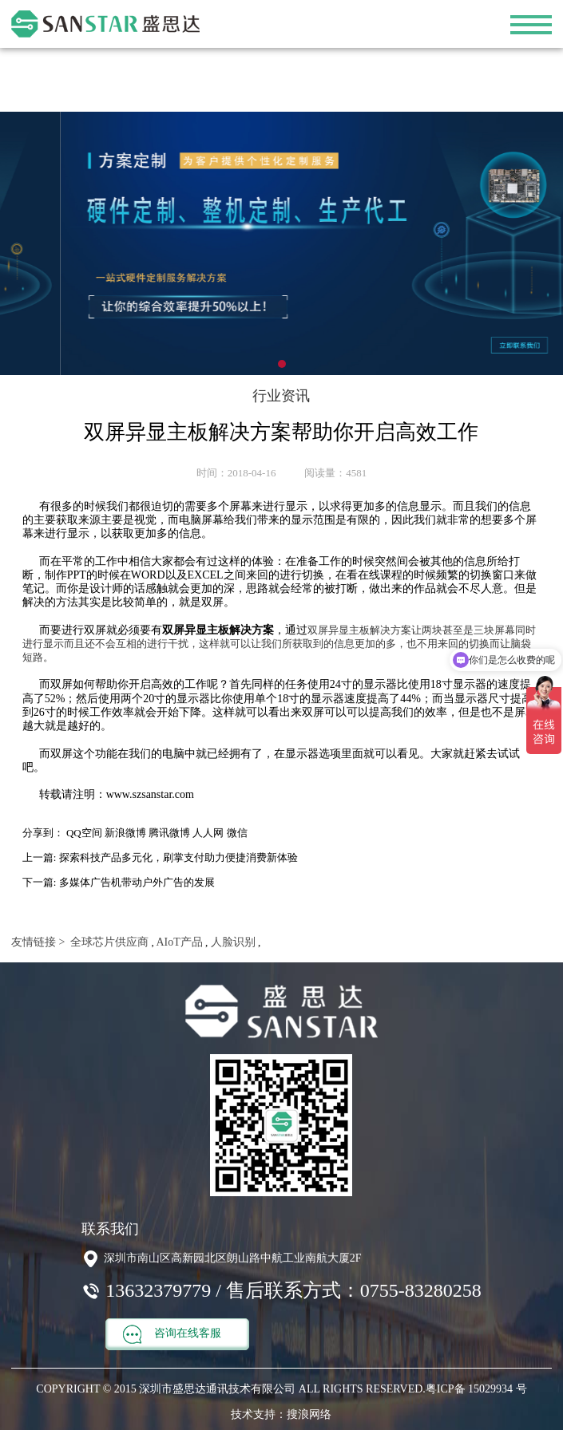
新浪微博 (125, 833)
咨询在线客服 (171, 1334)
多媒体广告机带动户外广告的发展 (137, 882)
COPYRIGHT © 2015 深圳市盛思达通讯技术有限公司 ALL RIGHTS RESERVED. (230, 1389)
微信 (237, 833)
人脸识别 (232, 942)
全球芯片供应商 (108, 942)
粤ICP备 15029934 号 (476, 1389)
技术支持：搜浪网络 (281, 1414)
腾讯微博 (169, 833)
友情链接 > (38, 942)
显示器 (302, 754)
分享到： (43, 833)
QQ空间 (84, 833)
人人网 (208, 833)
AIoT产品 (178, 942)
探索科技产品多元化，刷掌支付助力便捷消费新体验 (178, 857)
